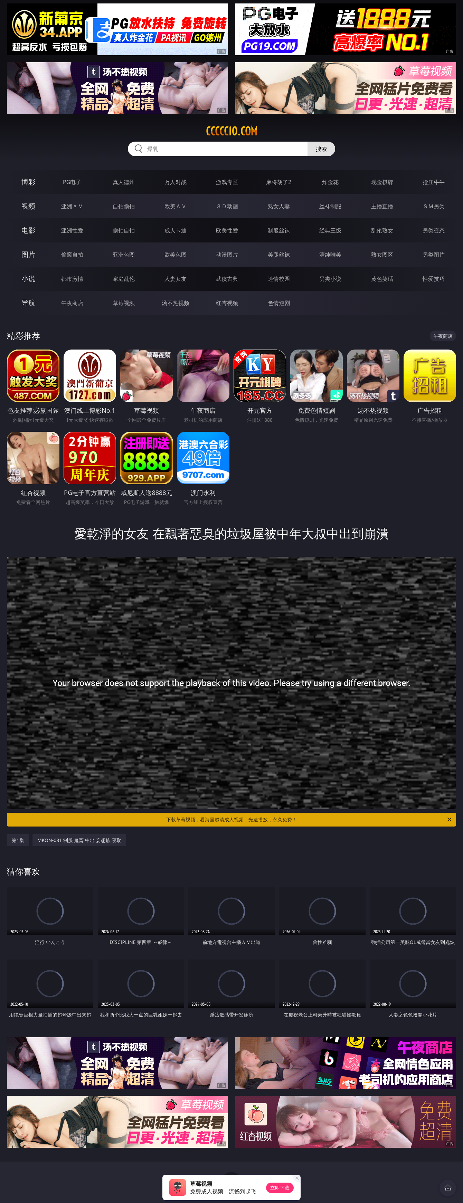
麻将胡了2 (278, 182)
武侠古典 (227, 279)
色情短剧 (279, 303)
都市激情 (72, 279)
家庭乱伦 (124, 279)
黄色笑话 (382, 279)
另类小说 (330, 279)
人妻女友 (175, 279)
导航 (28, 302)
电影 (28, 230)
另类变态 (434, 230)
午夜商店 (72, 303)
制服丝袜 (279, 230)
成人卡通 (175, 230)
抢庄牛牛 (434, 182)
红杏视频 (227, 303)
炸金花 (330, 182)
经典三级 (330, 230)
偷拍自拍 (124, 230)
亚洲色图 (124, 254)
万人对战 (175, 182)
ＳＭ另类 (434, 206)
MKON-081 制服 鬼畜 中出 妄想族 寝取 (79, 840)
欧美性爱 (227, 230)
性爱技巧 (434, 279)
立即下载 (280, 1187)
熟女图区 (382, 254)
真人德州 (124, 182)
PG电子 (72, 182)
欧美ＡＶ (175, 206)
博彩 (28, 182)
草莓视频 (124, 303)
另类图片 (434, 254)
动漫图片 (227, 254)
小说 (28, 278)
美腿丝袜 (279, 254)
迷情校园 (279, 279)
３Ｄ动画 (227, 206)
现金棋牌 (382, 182)
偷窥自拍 (72, 254)
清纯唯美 (330, 254)
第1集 (18, 840)
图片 (28, 254)
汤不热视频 (175, 303)
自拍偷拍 (124, 206)
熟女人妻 (279, 206)
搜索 (321, 149)
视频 (28, 206)
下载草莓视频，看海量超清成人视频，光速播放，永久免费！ (309, 819)
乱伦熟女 (382, 230)
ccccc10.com (231, 131)
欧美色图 (175, 254)
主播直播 (382, 206)
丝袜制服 (330, 206)
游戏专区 (227, 182)
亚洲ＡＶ (72, 206)
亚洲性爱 (72, 230)
